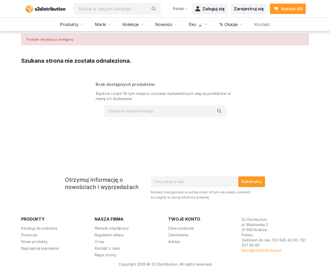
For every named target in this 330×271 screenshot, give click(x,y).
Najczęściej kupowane (40, 248)
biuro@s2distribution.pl (261, 250)
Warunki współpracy (112, 228)
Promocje (29, 235)
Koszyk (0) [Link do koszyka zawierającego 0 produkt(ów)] (288, 9)
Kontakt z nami (107, 248)
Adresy (174, 241)
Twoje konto (184, 219)
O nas (99, 241)
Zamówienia (178, 235)
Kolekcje (133, 24)
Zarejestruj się (249, 8)
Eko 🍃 (199, 24)
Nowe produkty (34, 241)
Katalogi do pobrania (39, 228)
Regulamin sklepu (109, 235)
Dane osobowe (181, 228)
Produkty (72, 24)
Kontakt (262, 24)
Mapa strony (105, 255)
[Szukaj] (113, 9)
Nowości (166, 24)
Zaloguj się (210, 8)
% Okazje (231, 24)
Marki (103, 24)
